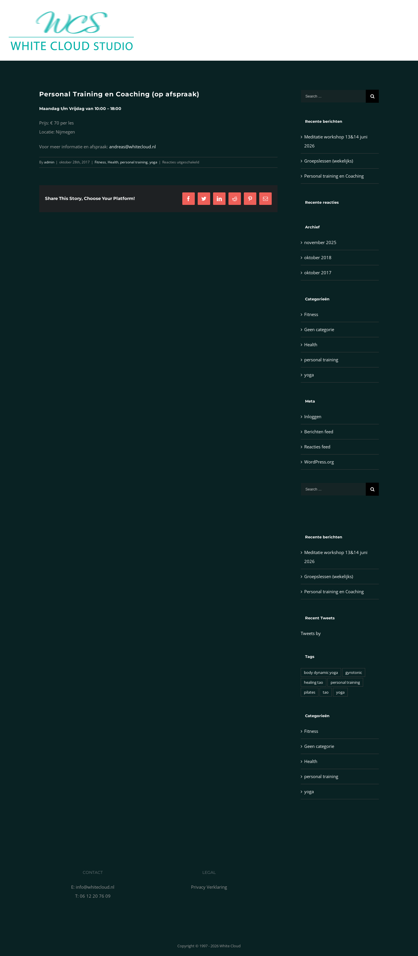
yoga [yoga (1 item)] (340, 692)
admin (49, 162)
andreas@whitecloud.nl (132, 146)
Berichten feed (318, 431)
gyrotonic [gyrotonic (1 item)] (353, 672)
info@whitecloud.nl (95, 887)
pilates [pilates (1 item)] (309, 692)
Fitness (100, 162)
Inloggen (312, 416)
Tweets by (311, 633)
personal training (134, 162)
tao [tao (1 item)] (326, 692)
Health (113, 162)
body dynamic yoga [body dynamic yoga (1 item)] (321, 672)
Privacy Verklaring (209, 887)
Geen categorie (319, 329)
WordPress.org (319, 462)
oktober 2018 (317, 257)
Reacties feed (317, 447)
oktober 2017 (317, 272)
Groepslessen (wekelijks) (328, 161)
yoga (153, 162)
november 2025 (320, 242)
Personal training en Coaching (334, 176)
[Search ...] (333, 96)
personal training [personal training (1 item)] (345, 682)
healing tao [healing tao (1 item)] (313, 682)
